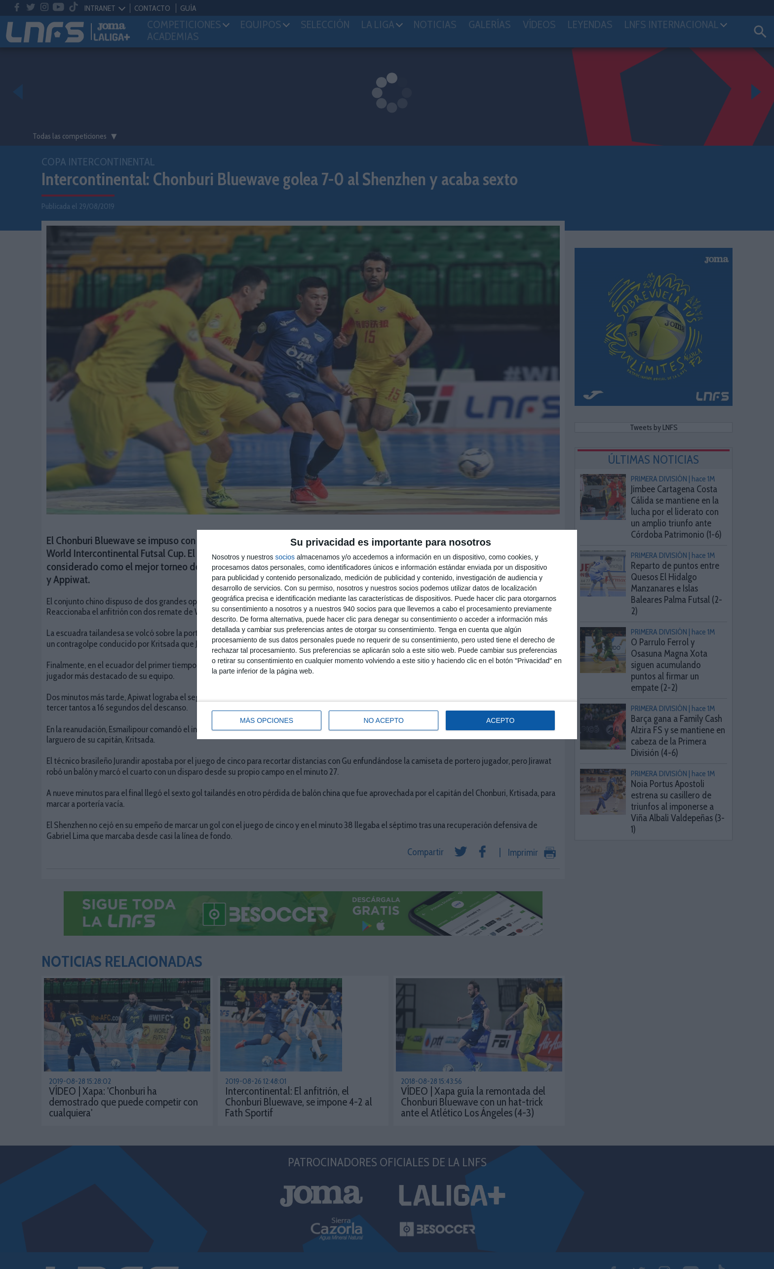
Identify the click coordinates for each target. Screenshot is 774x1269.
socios (285, 557)
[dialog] (387, 634)
